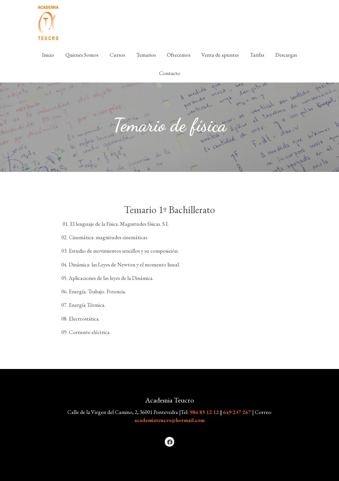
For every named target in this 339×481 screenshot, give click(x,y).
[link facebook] (170, 441)
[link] (48, 23)
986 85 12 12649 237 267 (221, 412)
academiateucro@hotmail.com (169, 420)
